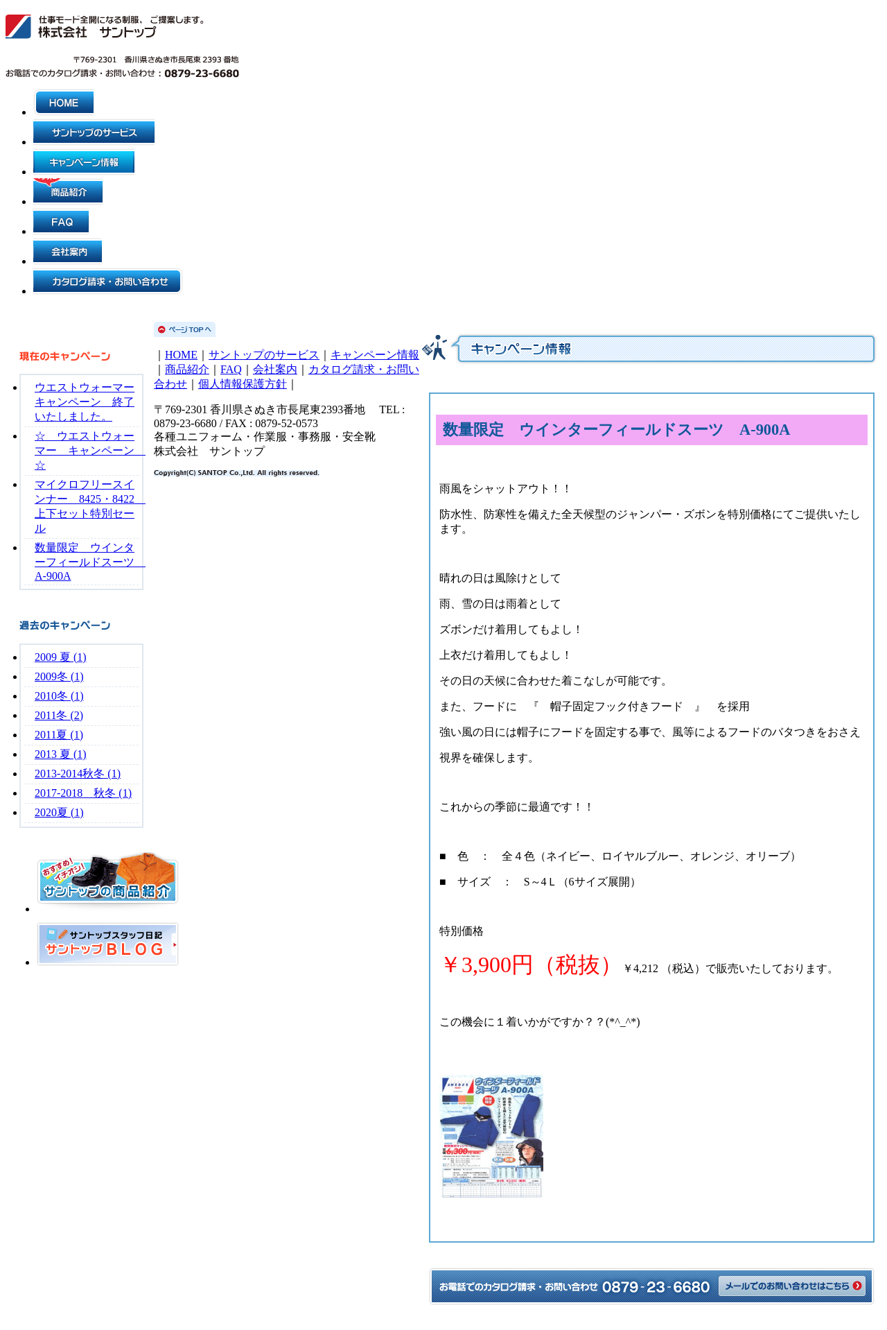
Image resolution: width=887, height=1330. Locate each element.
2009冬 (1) (59, 676)
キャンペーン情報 (375, 355)
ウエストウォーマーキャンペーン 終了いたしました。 (84, 401)
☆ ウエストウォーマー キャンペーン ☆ (90, 450)
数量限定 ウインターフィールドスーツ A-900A (90, 562)
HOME (181, 355)
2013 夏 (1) (61, 754)
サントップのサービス (264, 355)
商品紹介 (187, 369)
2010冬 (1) (59, 696)
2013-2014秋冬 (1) (78, 773)
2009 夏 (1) (61, 657)
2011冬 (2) (59, 715)
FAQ (231, 369)
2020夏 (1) (59, 812)
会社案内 (275, 369)
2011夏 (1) (59, 735)
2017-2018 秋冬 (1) (83, 793)
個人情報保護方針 (242, 384)
